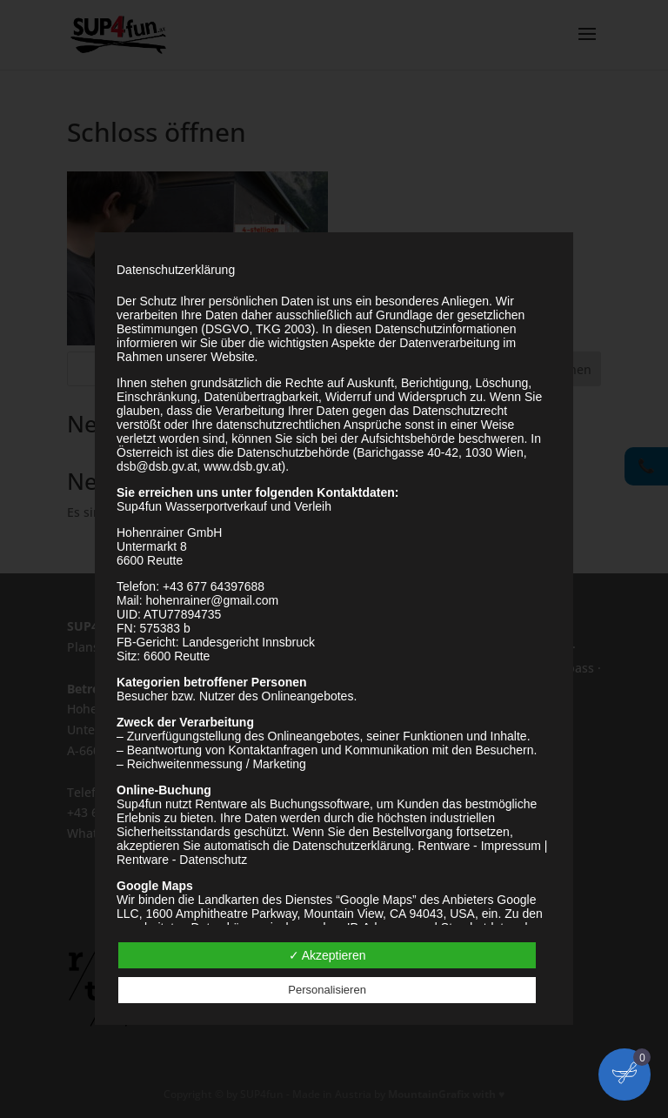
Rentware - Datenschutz (182, 860)
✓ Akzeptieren (327, 955)
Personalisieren (327, 989)
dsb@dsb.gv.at (157, 466)
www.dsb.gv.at (242, 466)
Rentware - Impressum (479, 846)
